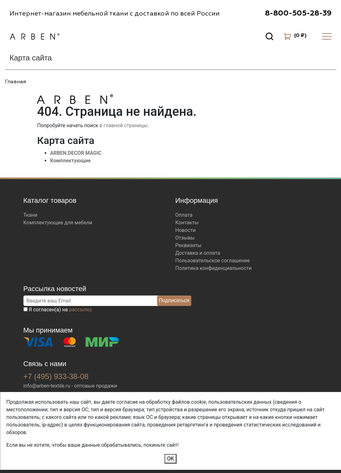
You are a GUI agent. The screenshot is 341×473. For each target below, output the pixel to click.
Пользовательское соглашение (212, 261)
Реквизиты (188, 245)
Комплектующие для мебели (57, 223)
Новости (185, 230)
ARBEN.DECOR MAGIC (75, 153)
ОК (170, 459)
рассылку (80, 310)
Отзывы (185, 238)
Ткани (30, 215)
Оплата (184, 215)
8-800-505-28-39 (298, 13)
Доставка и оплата (197, 253)
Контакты (187, 223)
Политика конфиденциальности (213, 268)
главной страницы (126, 125)
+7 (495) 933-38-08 (56, 376)
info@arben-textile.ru (46, 386)
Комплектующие (70, 161)
